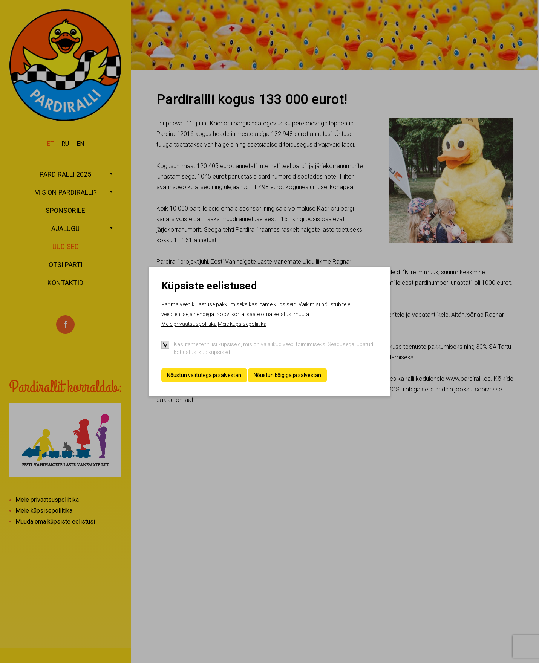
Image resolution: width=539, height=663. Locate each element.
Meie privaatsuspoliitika (189, 324)
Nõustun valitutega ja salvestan (204, 375)
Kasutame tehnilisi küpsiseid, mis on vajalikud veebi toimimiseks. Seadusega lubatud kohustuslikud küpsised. (273, 348)
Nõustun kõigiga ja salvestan (287, 375)
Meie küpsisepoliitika (242, 324)
